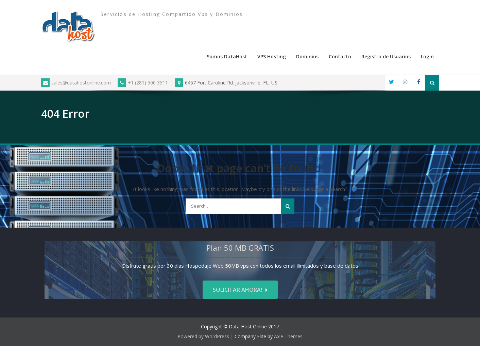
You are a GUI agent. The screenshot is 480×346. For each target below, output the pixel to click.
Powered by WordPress (203, 336)
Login (427, 56)
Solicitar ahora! (237, 289)
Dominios (307, 56)
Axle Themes (288, 336)
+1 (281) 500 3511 (143, 82)
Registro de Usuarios (386, 56)
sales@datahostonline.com (76, 82)
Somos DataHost (227, 56)
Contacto (340, 56)
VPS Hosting (271, 56)
